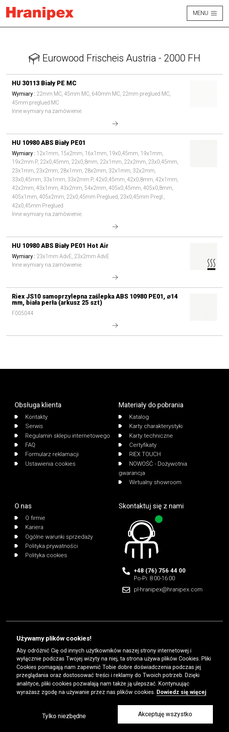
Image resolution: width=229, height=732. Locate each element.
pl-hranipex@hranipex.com (168, 589)
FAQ (25, 445)
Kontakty (31, 416)
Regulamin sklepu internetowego (62, 435)
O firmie (30, 518)
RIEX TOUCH (140, 454)
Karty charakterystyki (151, 426)
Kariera (29, 527)
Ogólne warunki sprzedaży (54, 536)
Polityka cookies (41, 555)
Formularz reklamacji (47, 454)
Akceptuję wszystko (165, 714)
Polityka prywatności (46, 546)
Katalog (134, 416)
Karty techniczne (146, 435)
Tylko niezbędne (64, 716)
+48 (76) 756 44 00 (160, 570)
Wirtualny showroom (150, 482)
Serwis (29, 426)
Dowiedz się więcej (181, 692)
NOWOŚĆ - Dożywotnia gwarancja (153, 468)
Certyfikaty (138, 445)
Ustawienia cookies (45, 463)
